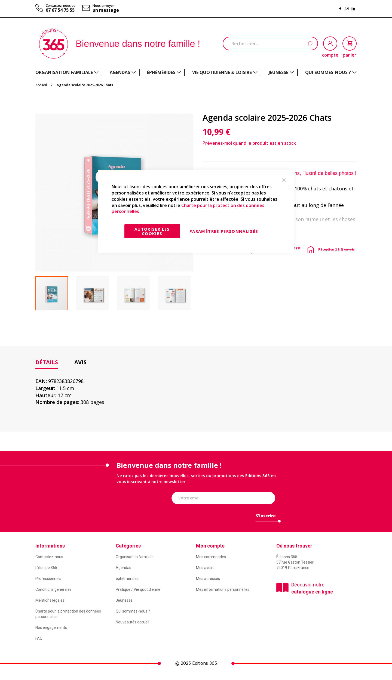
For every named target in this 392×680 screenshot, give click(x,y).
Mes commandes (211, 557)
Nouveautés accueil (132, 622)
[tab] (46, 362)
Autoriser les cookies (152, 231)
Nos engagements (51, 627)
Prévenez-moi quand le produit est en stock (249, 143)
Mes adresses (208, 578)
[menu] (196, 72)
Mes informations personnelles (222, 589)
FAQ (38, 638)
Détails (46, 362)
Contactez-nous (49, 557)
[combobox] (270, 43)
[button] (96, 293)
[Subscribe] (266, 517)
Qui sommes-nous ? (133, 611)
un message (106, 10)
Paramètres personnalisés (223, 231)
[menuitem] (67, 72)
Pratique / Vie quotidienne (138, 589)
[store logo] (53, 43)
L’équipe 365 (46, 567)
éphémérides (127, 578)
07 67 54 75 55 (60, 10)
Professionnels (48, 578)
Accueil (41, 84)
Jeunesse (124, 600)
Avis (80, 362)
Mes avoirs (205, 567)
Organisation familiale (135, 557)
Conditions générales (53, 589)
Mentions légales (50, 600)
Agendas (123, 567)
